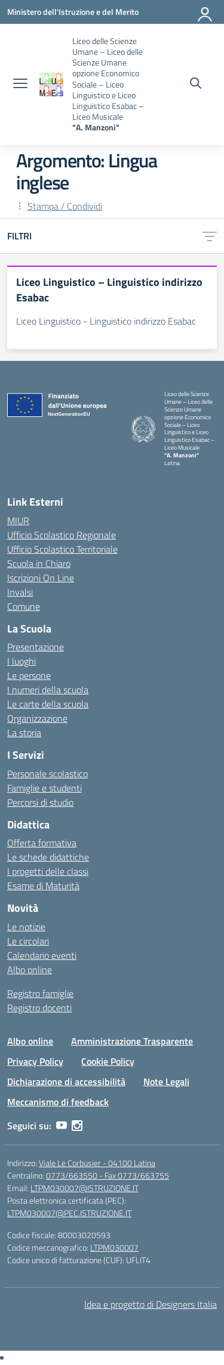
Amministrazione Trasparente (132, 1041)
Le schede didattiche (48, 857)
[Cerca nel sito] (195, 84)
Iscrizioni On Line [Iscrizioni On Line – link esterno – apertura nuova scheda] (40, 578)
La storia (24, 732)
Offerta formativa (41, 843)
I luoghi (21, 661)
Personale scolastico (47, 773)
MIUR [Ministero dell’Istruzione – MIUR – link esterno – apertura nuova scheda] (18, 520)
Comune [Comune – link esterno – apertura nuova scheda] (23, 606)
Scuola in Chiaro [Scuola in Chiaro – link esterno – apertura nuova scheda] (38, 563)
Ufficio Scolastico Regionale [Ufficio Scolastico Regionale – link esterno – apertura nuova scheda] (61, 535)
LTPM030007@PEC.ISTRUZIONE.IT (69, 1213)
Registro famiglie (40, 993)
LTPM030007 (114, 1247)
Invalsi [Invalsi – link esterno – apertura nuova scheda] (20, 592)
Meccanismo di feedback (58, 1102)
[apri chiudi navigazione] (20, 84)
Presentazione (35, 647)
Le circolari (28, 941)
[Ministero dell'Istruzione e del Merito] (73, 11)
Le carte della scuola (47, 704)
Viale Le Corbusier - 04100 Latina (97, 1163)
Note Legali (166, 1081)
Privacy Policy (35, 1061)
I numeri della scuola (47, 689)
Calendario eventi (41, 955)
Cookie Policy (107, 1061)
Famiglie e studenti (44, 788)
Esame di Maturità (43, 885)
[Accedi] (205, 12)
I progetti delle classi (47, 871)
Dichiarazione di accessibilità (66, 1081)
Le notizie (26, 927)
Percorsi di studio (40, 802)
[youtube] (61, 1125)
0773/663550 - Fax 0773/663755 (107, 1175)
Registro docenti (39, 1008)
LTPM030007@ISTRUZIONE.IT (84, 1188)
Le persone (29, 675)
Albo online (29, 969)
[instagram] (77, 1125)
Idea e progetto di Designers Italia (150, 1304)
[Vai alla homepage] (51, 84)
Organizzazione (37, 718)
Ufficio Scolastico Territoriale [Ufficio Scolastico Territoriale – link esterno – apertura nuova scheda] (62, 549)
